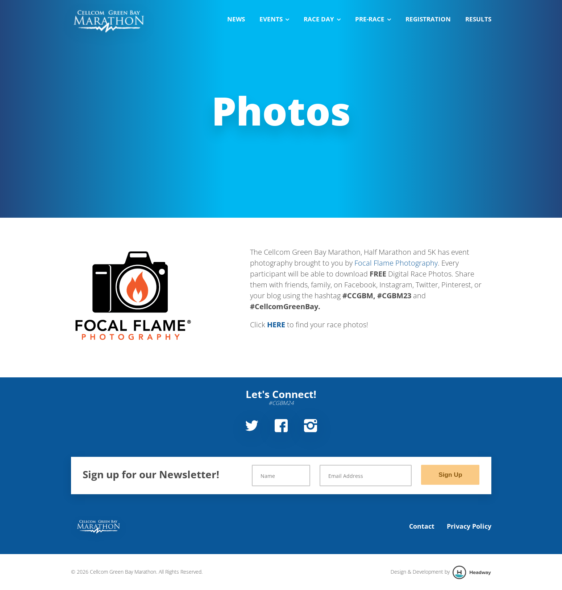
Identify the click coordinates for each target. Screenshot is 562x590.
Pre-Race (373, 19)
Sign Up (450, 474)
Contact (421, 526)
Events (274, 19)
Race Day (322, 19)
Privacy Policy (469, 526)
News (236, 19)
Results (478, 19)
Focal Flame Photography (396, 263)
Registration (428, 19)
